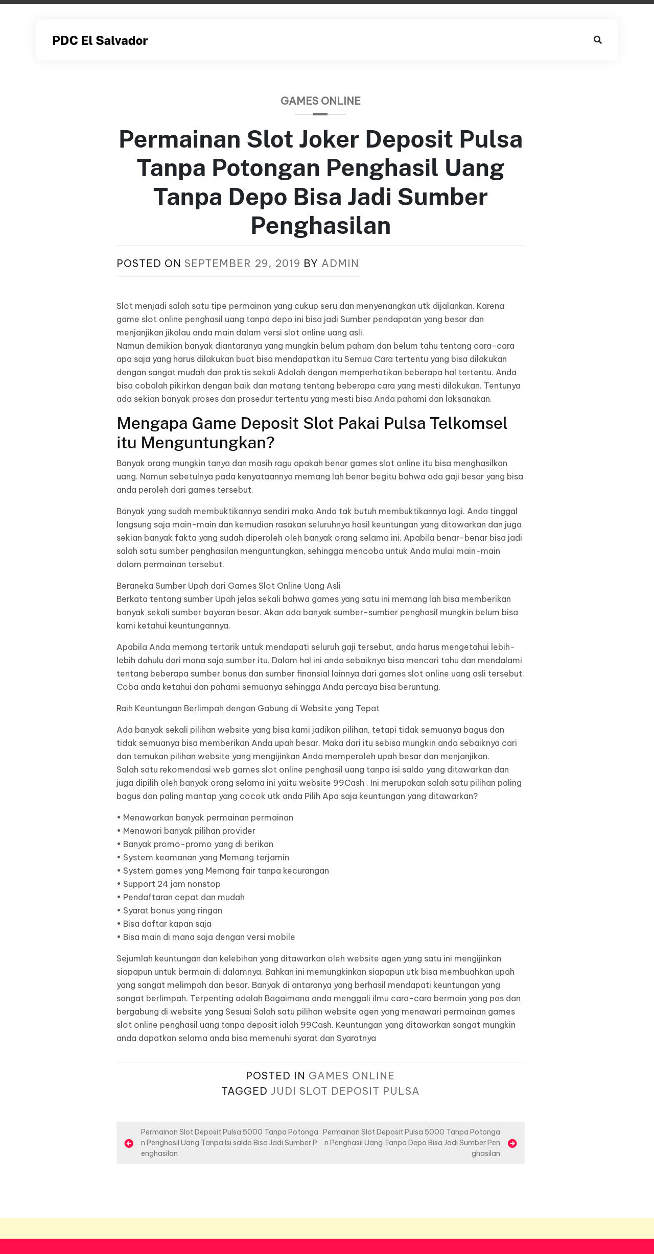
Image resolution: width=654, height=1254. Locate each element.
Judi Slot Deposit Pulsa (345, 1090)
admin (340, 263)
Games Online (321, 100)
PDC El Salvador (100, 40)
